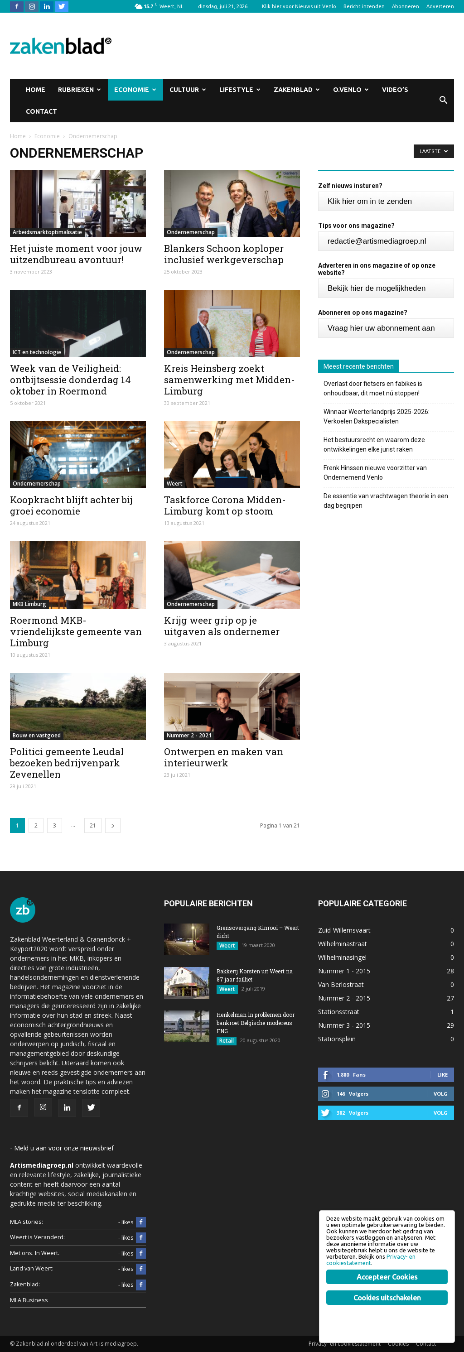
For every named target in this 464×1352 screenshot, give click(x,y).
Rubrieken (79, 89)
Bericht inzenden (364, 6)
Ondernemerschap (191, 232)
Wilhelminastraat (342, 943)
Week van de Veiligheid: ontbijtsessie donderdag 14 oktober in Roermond (70, 379)
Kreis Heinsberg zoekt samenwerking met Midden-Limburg (229, 379)
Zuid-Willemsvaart (344, 930)
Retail (226, 1040)
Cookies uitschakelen (386, 1298)
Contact (41, 111)
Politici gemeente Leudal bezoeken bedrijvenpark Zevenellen (67, 762)
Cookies (398, 1343)
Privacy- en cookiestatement (345, 1343)
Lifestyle (240, 89)
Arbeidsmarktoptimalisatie (47, 232)
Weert (175, 483)
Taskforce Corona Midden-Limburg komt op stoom (225, 505)
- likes (132, 1222)
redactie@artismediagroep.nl (377, 241)
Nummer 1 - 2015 (344, 971)
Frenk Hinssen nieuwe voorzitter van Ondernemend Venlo (375, 472)
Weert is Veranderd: (37, 1237)
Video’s (395, 89)
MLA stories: (26, 1222)
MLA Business (29, 1300)
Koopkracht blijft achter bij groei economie (71, 505)
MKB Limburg (29, 604)
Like (442, 1074)
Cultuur (187, 89)
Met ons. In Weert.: (35, 1253)
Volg (441, 1093)
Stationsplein (337, 1038)
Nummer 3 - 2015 (344, 1025)
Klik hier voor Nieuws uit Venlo (299, 6)
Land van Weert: (31, 1268)
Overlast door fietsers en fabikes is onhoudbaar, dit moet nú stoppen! (373, 388)
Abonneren (405, 6)
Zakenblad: (25, 1284)
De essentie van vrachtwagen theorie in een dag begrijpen (386, 500)
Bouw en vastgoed (37, 735)
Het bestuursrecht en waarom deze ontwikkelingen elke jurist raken (374, 444)
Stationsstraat (338, 1011)
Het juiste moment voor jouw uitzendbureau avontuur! (76, 254)
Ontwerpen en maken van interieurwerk (223, 757)
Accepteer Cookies (387, 1277)
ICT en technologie (37, 352)
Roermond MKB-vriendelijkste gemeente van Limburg (76, 631)
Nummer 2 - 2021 (189, 735)
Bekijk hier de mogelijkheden (376, 288)
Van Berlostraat (341, 984)
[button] (443, 100)
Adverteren (440, 6)
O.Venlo (351, 89)
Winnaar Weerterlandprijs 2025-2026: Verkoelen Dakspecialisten (377, 416)
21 (93, 825)
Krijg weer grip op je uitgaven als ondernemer (222, 626)
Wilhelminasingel (342, 957)
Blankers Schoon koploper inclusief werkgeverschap (224, 254)
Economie (135, 89)
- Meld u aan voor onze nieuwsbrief (62, 1148)
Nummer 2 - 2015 (344, 998)
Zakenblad (297, 89)
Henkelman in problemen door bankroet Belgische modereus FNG (256, 1022)
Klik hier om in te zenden (370, 201)
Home (35, 89)
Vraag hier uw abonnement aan (381, 328)
